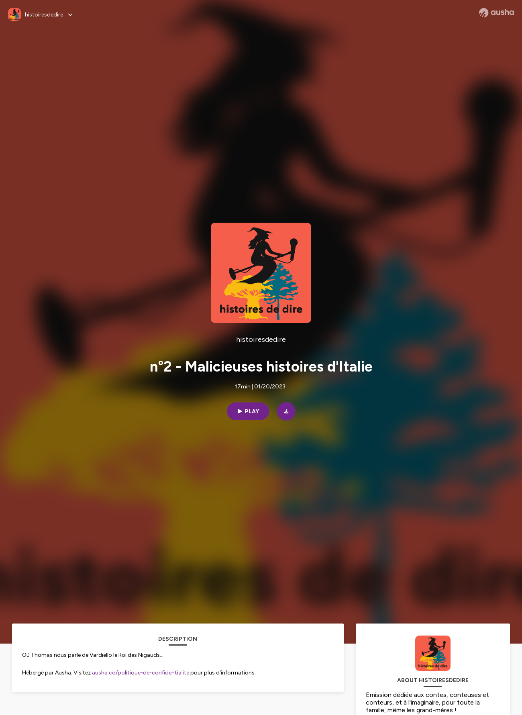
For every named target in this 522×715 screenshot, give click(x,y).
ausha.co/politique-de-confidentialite (140, 672)
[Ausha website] (496, 13)
